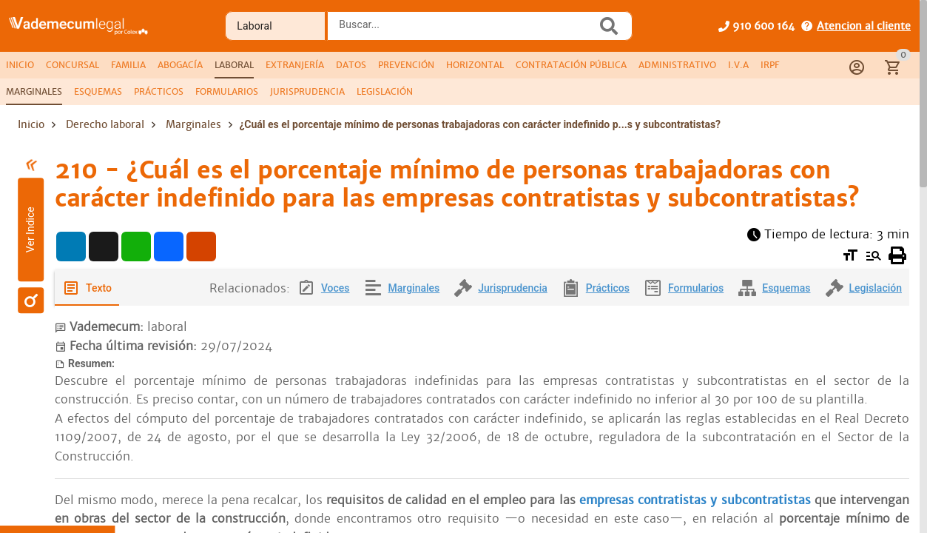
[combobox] (465, 30)
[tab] (20, 65)
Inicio (31, 124)
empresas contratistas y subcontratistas (693, 500)
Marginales (193, 124)
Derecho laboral (105, 124)
